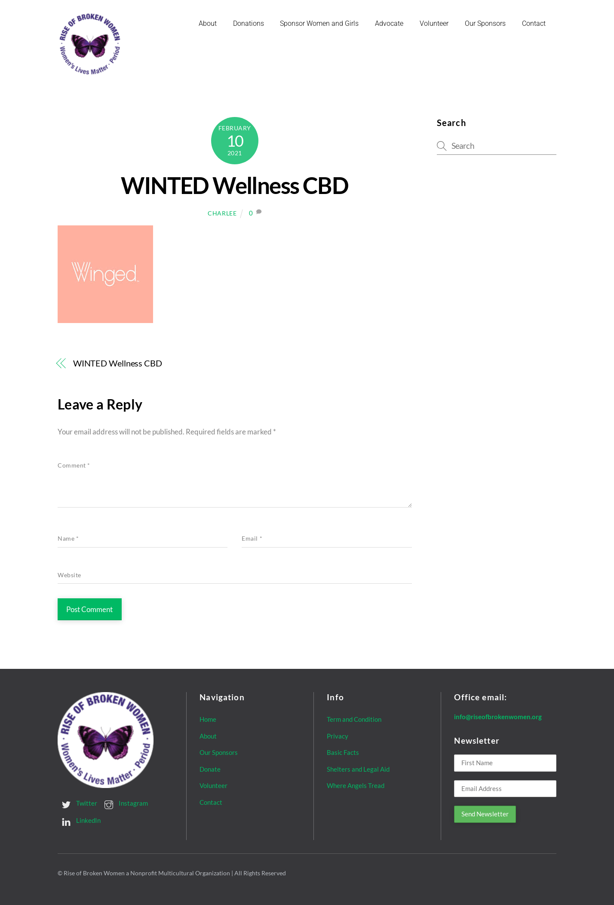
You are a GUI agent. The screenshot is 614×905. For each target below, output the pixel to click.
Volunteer (434, 23)
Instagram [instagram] (124, 803)
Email (252, 538)
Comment (74, 465)
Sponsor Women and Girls (319, 23)
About (208, 23)
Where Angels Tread (355, 785)
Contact (534, 23)
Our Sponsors (485, 23)
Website (69, 575)
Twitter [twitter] (77, 803)
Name (68, 538)
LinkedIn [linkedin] (79, 820)
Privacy (337, 735)
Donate (210, 769)
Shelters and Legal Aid (358, 769)
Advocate (389, 23)
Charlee (222, 213)
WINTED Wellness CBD (234, 185)
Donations (248, 23)
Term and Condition (354, 719)
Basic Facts (343, 752)
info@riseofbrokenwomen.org (498, 716)
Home (208, 719)
